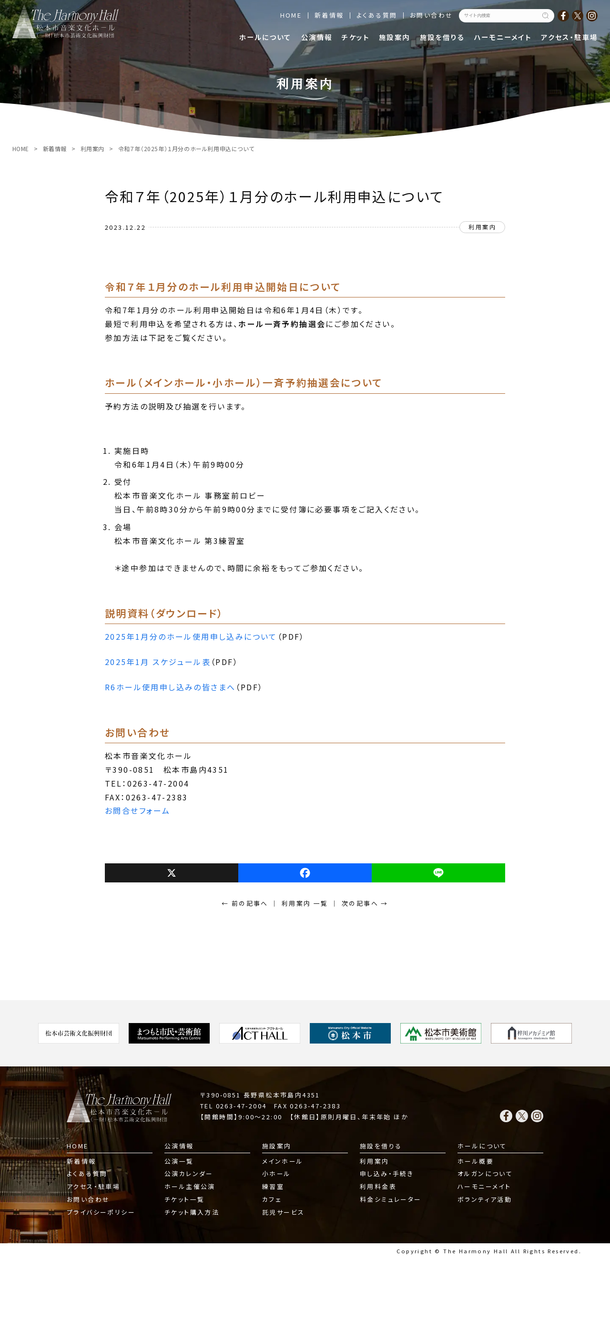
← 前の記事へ (245, 903)
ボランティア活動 (485, 1199)
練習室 (273, 1186)
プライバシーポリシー (101, 1212)
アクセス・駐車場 (569, 37)
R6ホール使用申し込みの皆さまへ (170, 687)
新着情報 (329, 15)
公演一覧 (179, 1161)
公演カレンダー (189, 1173)
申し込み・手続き (387, 1173)
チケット (355, 37)
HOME (291, 15)
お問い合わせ (431, 15)
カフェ (272, 1199)
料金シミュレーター (391, 1199)
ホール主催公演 (189, 1186)
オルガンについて (485, 1173)
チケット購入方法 (191, 1212)
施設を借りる (442, 37)
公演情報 (317, 37)
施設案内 (394, 37)
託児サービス (283, 1212)
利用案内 (92, 148)
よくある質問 (376, 15)
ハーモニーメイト (502, 37)
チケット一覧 (184, 1199)
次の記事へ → (365, 903)
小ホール (276, 1173)
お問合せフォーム (137, 810)
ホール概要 (476, 1161)
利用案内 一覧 (305, 903)
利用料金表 (378, 1186)
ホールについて (265, 37)
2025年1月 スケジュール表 (158, 661)
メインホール (282, 1161)
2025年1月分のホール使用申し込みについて (191, 636)
